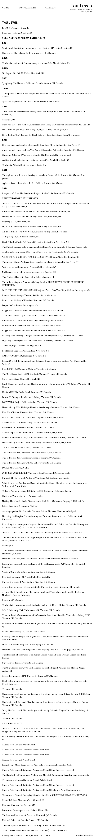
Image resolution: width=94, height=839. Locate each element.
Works (6, 7)
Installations (27, 7)
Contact (50, 7)
